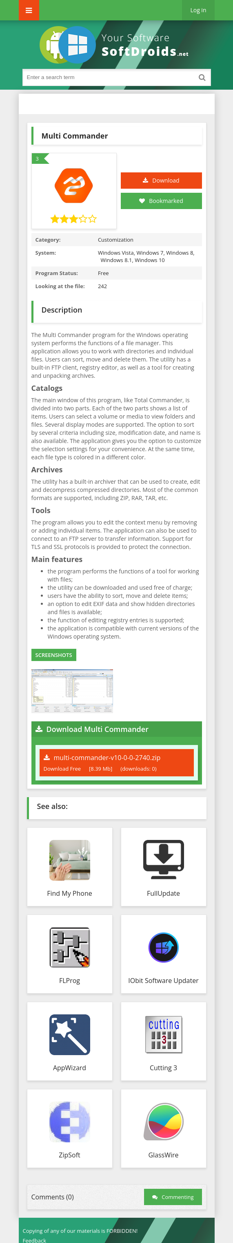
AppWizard (69, 1067)
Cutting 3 (163, 1067)
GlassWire (163, 1154)
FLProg (69, 980)
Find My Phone (69, 893)
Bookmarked (161, 201)
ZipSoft (69, 1154)
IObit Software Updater (163, 980)
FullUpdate (163, 893)
